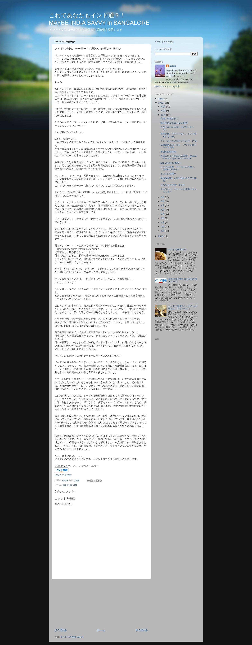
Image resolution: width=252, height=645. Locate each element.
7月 (163, 205)
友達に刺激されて (169, 118)
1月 (163, 231)
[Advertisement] (101, 604)
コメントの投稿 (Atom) (71, 637)
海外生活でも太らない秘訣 (173, 123)
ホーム (101, 630)
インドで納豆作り (177, 249)
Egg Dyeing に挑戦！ (170, 163)
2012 (161, 236)
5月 (163, 214)
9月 (163, 197)
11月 (163, 110)
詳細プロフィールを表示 (167, 86)
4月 (163, 218)
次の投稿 (60, 630)
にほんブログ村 (63, 475)
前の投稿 (141, 630)
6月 (163, 210)
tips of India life (70, 485)
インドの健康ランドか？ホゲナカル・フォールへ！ (182, 307)
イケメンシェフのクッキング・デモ (178, 140)
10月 (163, 115)
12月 (163, 106)
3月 (163, 222)
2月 (163, 226)
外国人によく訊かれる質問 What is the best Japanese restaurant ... (178, 157)
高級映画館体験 (168, 152)
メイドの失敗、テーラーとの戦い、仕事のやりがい (178, 168)
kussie (172, 66)
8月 (163, 201)
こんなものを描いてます (172, 185)
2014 (161, 98)
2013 (161, 103)
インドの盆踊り (168, 174)
